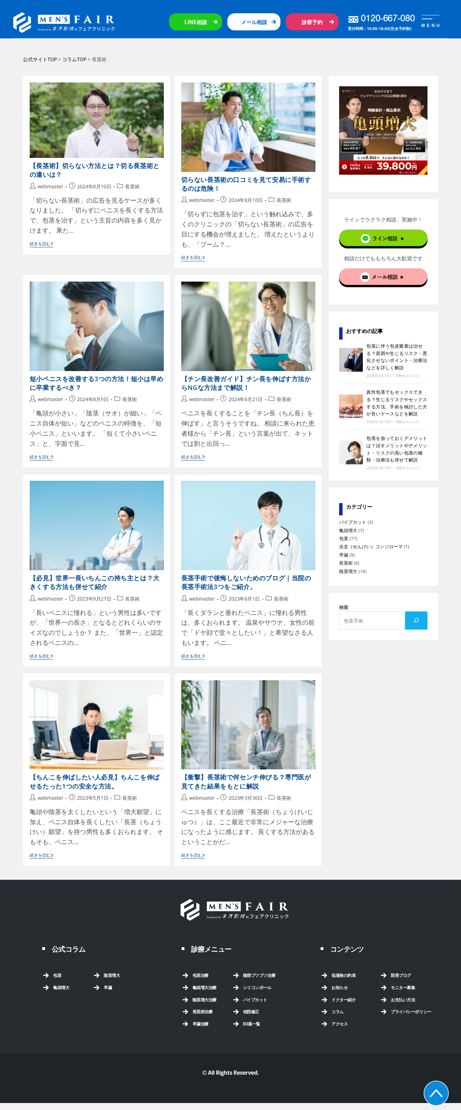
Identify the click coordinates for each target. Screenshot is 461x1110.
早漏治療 (200, 1024)
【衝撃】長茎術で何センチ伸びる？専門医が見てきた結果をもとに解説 (246, 781)
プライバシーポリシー (411, 1012)
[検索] (416, 620)
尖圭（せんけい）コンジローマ (371, 546)
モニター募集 (403, 988)
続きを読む (41, 244)
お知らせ (339, 988)
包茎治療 (200, 975)
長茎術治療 (202, 1012)
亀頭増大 (348, 530)
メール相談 (254, 22)
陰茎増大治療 (204, 1000)
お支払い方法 (403, 1000)
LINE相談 (195, 22)
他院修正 (251, 1012)
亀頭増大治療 (204, 988)
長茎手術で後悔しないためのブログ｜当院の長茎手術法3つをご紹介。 (246, 582)
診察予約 (312, 22)
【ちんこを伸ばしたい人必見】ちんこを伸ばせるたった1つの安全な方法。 (95, 781)
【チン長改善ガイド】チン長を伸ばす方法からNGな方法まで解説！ (246, 383)
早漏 (343, 555)
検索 (343, 607)
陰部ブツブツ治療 (259, 975)
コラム (337, 1012)
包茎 (343, 538)
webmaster (50, 186)
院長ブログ (401, 975)
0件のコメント (407, 375)
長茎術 (132, 186)
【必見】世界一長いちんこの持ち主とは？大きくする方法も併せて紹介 (95, 582)
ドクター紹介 (343, 1000)
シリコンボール (257, 988)
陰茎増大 (348, 571)
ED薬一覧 (252, 1024)
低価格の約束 (343, 975)
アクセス (339, 1024)
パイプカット (352, 522)
